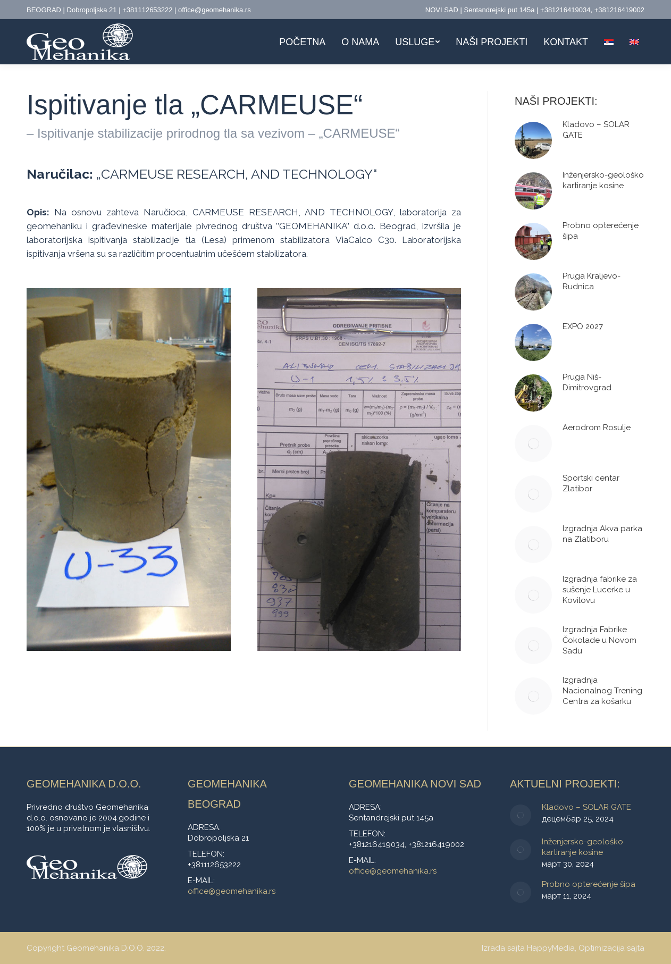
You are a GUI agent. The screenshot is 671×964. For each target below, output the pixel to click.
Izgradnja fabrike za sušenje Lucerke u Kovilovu (600, 589)
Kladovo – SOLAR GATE (596, 130)
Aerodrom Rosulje (597, 427)
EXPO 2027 (583, 326)
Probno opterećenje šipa (601, 231)
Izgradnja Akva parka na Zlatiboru (602, 534)
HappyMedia (551, 948)
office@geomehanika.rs (231, 891)
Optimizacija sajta (611, 948)
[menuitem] (302, 42)
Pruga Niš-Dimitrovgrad (587, 382)
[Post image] (533, 140)
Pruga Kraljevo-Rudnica (591, 281)
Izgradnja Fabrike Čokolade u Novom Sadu (599, 640)
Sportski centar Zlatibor (591, 483)
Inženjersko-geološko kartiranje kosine (603, 180)
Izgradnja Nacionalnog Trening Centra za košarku (602, 690)
